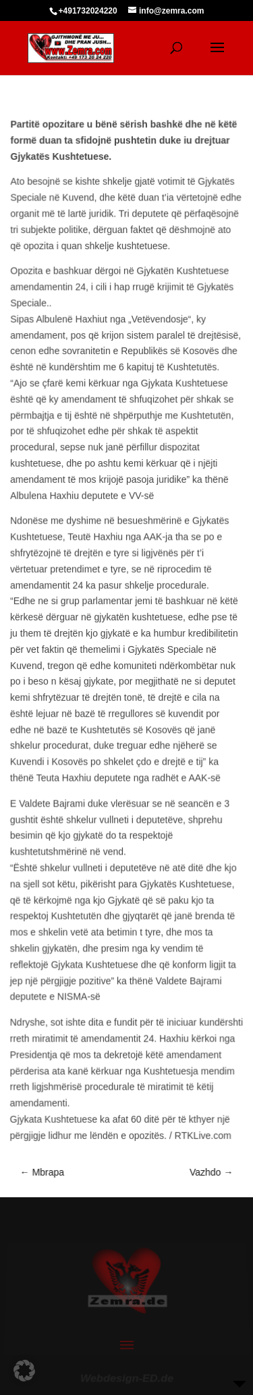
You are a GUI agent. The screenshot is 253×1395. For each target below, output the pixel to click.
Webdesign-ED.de (127, 1374)
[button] (24, 1370)
